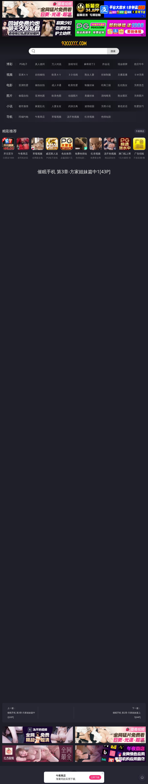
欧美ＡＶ (56, 74)
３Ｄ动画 (73, 74)
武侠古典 (73, 106)
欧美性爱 (73, 85)
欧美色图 (56, 95)
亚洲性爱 (23, 85)
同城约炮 (23, 116)
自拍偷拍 (40, 74)
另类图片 (139, 95)
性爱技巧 (139, 106)
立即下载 (95, 777)
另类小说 (106, 106)
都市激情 (23, 106)
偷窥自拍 (23, 95)
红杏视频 (89, 116)
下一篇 (126, 713)
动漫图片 (73, 95)
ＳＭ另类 (139, 74)
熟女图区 (122, 95)
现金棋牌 (122, 64)
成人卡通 (56, 85)
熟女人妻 (89, 74)
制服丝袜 (89, 85)
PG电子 (23, 64)
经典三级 (106, 85)
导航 (9, 117)
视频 (9, 75)
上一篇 (21, 713)
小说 (9, 106)
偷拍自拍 (40, 85)
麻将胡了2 (89, 64)
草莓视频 (56, 116)
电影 (9, 85)
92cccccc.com (74, 43)
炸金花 (106, 64)
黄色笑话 (122, 106)
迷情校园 (89, 106)
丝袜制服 (106, 74)
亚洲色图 (40, 95)
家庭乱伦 (40, 106)
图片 (9, 96)
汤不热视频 (73, 116)
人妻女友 (56, 106)
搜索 (113, 51)
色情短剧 (106, 116)
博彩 (9, 64)
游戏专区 (73, 64)
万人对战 (56, 64)
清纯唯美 (106, 95)
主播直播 (122, 74)
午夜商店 (40, 116)
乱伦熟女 (122, 85)
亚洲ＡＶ (23, 74)
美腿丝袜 (89, 95)
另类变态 (139, 85)
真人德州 (40, 64)
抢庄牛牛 (139, 64)
